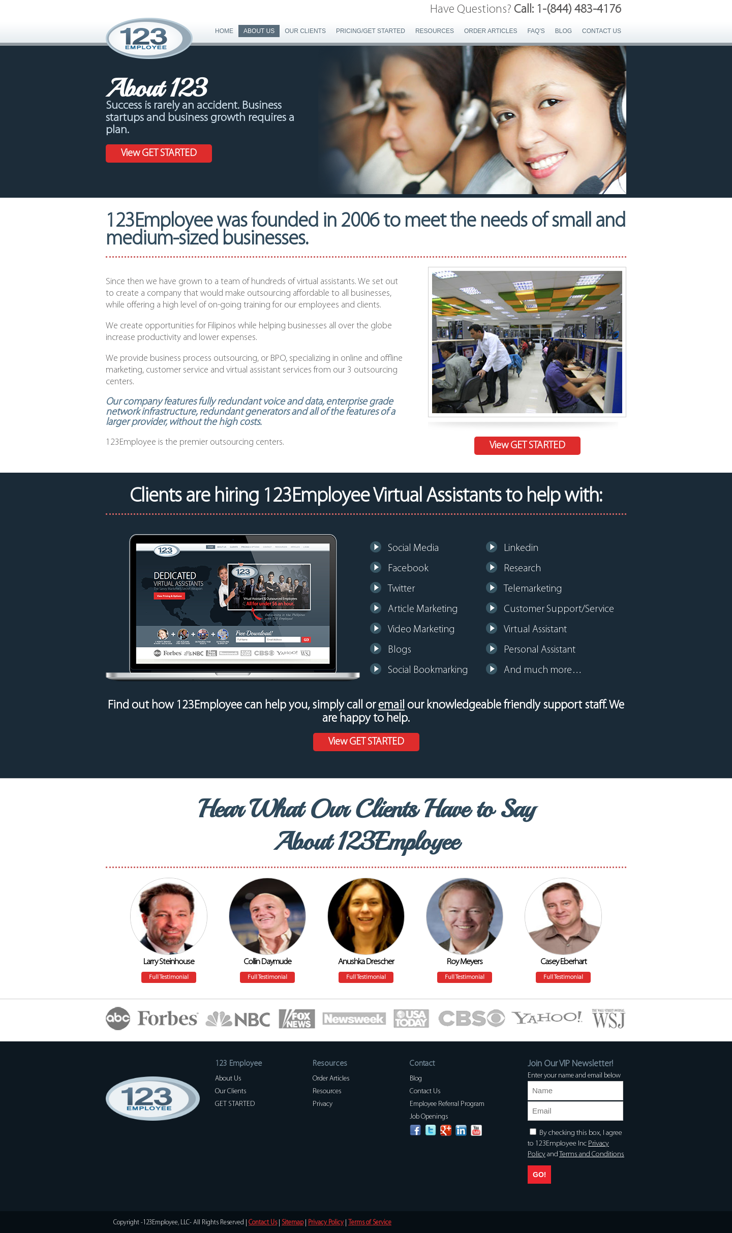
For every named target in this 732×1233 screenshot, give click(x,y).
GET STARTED (235, 1104)
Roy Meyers (464, 962)
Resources (434, 31)
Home (224, 31)
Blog (563, 31)
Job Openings (429, 1117)
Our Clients (305, 31)
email (391, 705)
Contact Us (601, 31)
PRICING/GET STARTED (370, 31)
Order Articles (490, 31)
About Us (258, 31)
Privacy (322, 1104)
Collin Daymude (267, 962)
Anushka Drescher (366, 962)
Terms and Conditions (591, 1154)
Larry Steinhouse (168, 962)
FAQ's (535, 31)
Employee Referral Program (447, 1104)
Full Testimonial (169, 977)
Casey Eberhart (563, 962)
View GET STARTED (159, 153)
